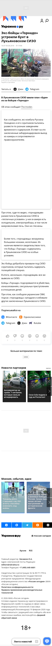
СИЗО (26, 357)
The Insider (26, 106)
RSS (30, 550)
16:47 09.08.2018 (7, 46)
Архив (23, 550)
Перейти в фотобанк (8, 82)
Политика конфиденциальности (17, 587)
